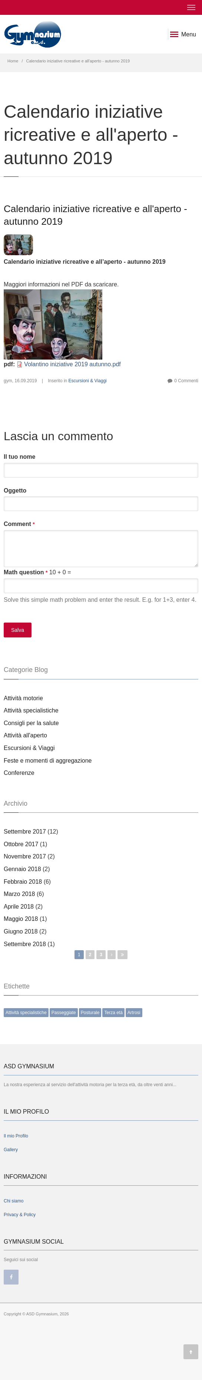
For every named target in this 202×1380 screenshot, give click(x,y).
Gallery (11, 1149)
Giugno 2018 (21, 931)
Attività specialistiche (31, 710)
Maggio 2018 (21, 919)
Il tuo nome (19, 457)
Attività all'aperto (25, 735)
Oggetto (15, 490)
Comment (19, 524)
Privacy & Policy (20, 1214)
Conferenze (19, 773)
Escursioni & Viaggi (88, 380)
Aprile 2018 (19, 906)
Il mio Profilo (16, 1136)
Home (12, 61)
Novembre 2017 (25, 856)
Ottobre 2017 (21, 844)
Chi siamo (13, 1201)
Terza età (113, 1012)
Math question (25, 572)
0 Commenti (186, 380)
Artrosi (134, 1012)
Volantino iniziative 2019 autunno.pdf (72, 364)
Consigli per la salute (31, 723)
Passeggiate (64, 1012)
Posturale (90, 1012)
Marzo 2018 (19, 894)
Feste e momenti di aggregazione (48, 760)
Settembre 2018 (25, 944)
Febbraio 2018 (23, 882)
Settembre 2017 (25, 831)
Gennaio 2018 (22, 869)
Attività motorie (23, 698)
